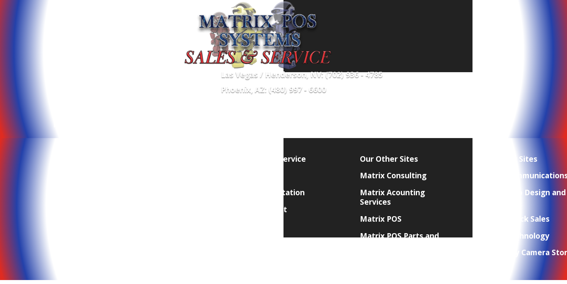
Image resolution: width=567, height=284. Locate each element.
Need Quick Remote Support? (364, 114)
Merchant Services (217, 114)
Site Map (256, 226)
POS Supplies (282, 114)
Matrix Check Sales (514, 219)
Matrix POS (381, 219)
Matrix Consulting (393, 175)
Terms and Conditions (161, 209)
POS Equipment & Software (130, 114)
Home (63, 114)
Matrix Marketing (393, 262)
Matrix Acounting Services (392, 197)
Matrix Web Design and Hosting (522, 197)
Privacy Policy (145, 192)
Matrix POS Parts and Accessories (399, 240)
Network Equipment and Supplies (105, 125)
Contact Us (435, 114)
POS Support (263, 209)
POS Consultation (272, 192)
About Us (137, 175)
